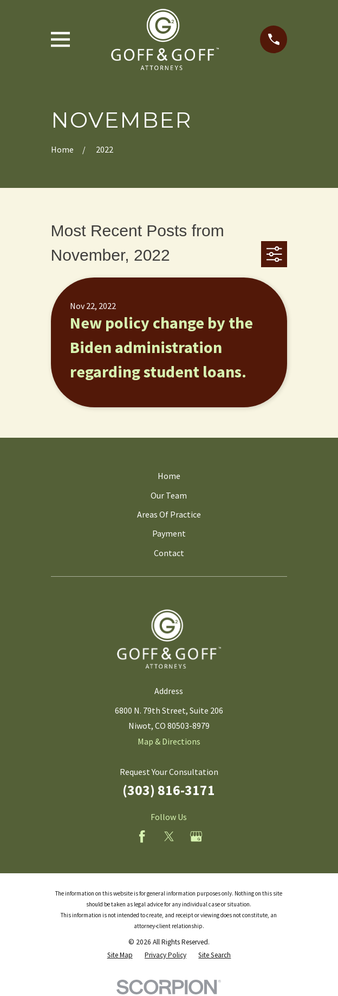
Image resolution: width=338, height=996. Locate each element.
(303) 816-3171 (168, 790)
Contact (169, 552)
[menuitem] (120, 955)
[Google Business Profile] (196, 836)
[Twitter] (169, 836)
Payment (169, 533)
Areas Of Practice (169, 514)
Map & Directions (169, 741)
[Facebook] (142, 836)
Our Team (169, 495)
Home (169, 475)
